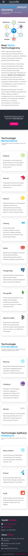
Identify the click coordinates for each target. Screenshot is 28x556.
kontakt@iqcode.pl (9, 524)
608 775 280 (7, 527)
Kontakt (14, 124)
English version (20, 554)
